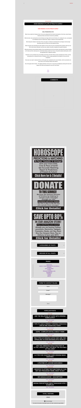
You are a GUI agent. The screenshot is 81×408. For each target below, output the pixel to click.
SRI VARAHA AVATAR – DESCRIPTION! (50, 377)
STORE (49, 269)
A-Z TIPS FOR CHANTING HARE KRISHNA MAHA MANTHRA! (50, 355)
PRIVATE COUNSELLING (49, 271)
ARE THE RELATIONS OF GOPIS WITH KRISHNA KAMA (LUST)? (50, 316)
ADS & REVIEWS (49, 268)
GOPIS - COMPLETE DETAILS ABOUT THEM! (50, 331)
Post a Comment (51, 320)
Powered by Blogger (48, 401)
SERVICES (49, 265)
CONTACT (49, 273)
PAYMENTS (49, 272)
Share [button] (48, 70)
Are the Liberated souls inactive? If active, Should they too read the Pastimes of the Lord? (50, 347)
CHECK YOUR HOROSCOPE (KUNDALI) (49, 266)
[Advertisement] (47, 8)
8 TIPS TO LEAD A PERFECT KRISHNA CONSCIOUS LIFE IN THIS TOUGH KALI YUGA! (50, 324)
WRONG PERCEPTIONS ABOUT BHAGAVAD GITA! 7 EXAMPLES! (50, 384)
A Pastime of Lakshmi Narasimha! (50, 363)
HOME (49, 274)
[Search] (71, 3)
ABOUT (49, 276)
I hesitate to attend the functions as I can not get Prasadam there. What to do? (50, 370)
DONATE (49, 267)
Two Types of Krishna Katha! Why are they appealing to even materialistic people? (50, 338)
